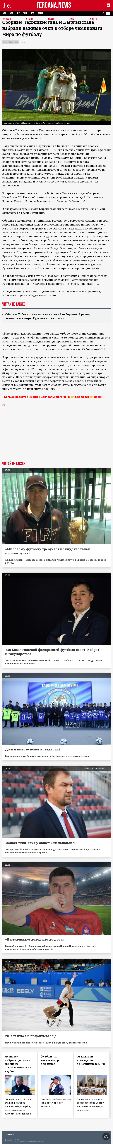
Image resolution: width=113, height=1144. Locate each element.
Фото (71, 18)
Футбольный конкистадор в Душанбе (50, 1060)
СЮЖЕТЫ (93, 18)
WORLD (40, 13)
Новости (7, 18)
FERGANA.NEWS (53, 5)
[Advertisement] (56, 438)
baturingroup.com (33, 1141)
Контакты (10, 1134)
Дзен (97, 397)
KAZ (4, 13)
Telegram (81, 397)
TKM (25, 13)
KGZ (11, 13)
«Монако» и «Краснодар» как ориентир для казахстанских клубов (18, 1064)
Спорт (24, 42)
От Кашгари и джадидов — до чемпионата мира (91, 1060)
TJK (18, 13)
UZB (32, 13)
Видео (51, 18)
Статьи (29, 18)
